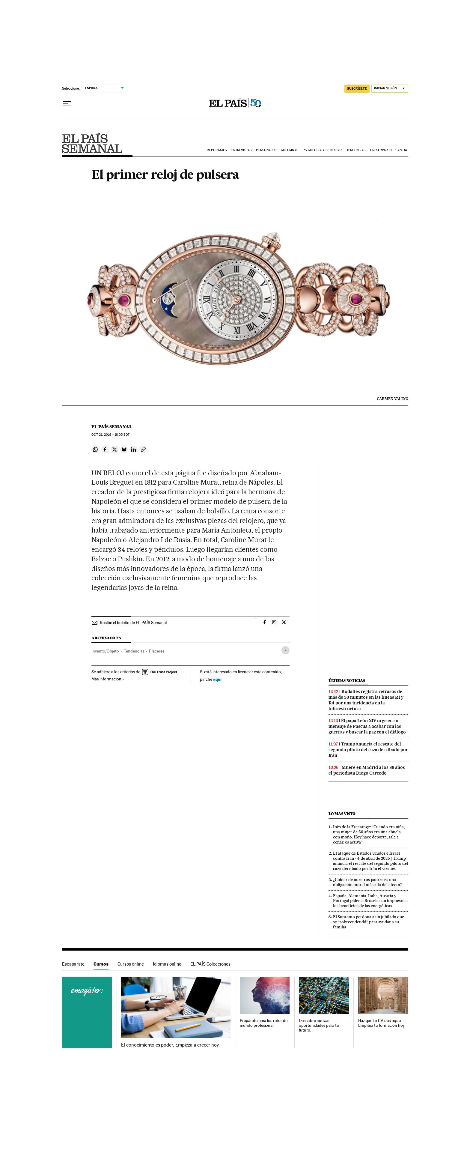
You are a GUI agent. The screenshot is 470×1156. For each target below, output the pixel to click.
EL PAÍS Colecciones (210, 963)
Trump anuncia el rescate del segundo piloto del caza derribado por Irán (368, 749)
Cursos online (131, 963)
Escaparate (73, 963)
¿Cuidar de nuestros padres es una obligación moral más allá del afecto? (367, 882)
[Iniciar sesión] (389, 89)
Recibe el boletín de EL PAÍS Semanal (133, 622)
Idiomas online (167, 963)
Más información (107, 679)
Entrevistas (241, 150)
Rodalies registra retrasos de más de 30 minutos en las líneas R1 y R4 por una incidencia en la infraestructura (366, 700)
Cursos (101, 963)
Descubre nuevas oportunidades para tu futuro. (319, 1025)
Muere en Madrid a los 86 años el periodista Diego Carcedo (367, 770)
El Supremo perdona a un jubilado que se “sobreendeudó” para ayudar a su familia (368, 921)
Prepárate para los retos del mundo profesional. (264, 1023)
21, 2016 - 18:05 (110, 435)
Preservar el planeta (388, 150)
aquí (217, 679)
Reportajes (217, 150)
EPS (92, 143)
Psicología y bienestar (322, 150)
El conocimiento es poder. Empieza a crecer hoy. (170, 1045)
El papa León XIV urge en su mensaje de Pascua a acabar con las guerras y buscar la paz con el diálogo (367, 726)
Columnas (289, 150)
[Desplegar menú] (67, 103)
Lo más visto (342, 813)
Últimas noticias (347, 680)
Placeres (156, 651)
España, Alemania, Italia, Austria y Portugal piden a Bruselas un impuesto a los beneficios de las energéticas (370, 900)
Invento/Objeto (105, 651)
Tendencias (356, 150)
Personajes (266, 150)
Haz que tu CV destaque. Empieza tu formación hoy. (381, 1023)
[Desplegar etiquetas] (285, 650)
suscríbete (357, 88)
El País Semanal (111, 426)
